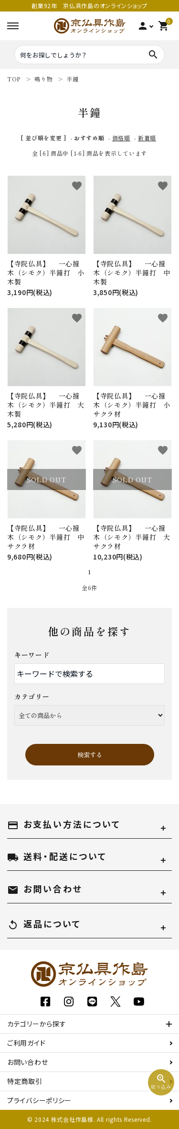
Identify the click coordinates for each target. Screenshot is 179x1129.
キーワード (32, 655)
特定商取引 (24, 1081)
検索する (89, 754)
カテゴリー (32, 696)
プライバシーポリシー (39, 1100)
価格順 (121, 138)
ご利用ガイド (26, 1043)
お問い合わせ (27, 1062)
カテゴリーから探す (36, 1023)
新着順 (147, 138)
